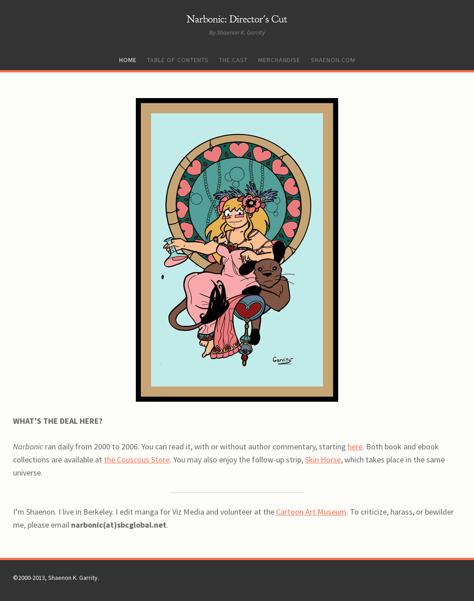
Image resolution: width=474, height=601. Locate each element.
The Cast (233, 60)
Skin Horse (323, 459)
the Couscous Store (137, 459)
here (355, 446)
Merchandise (279, 60)
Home (128, 60)
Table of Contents (178, 60)
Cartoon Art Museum (311, 512)
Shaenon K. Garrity (73, 578)
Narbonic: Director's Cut (237, 19)
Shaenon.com (333, 60)
